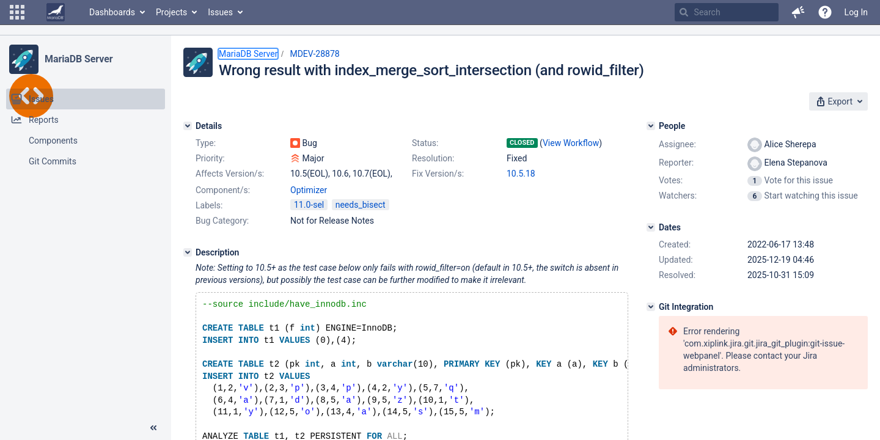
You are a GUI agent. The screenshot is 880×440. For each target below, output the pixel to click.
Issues (220, 12)
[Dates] (651, 227)
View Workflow (571, 143)
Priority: (210, 158)
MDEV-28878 (314, 54)
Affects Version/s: (230, 173)
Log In (856, 12)
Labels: (209, 205)
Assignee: (677, 144)
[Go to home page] (55, 12)
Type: (206, 143)
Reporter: (676, 162)
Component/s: (223, 190)
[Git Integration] (651, 306)
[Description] (187, 252)
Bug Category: (222, 221)
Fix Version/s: (438, 173)
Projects (171, 12)
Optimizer (308, 190)
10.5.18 (521, 173)
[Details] (187, 126)
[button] (17, 12)
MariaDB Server (78, 59)
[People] (651, 126)
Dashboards (112, 12)
